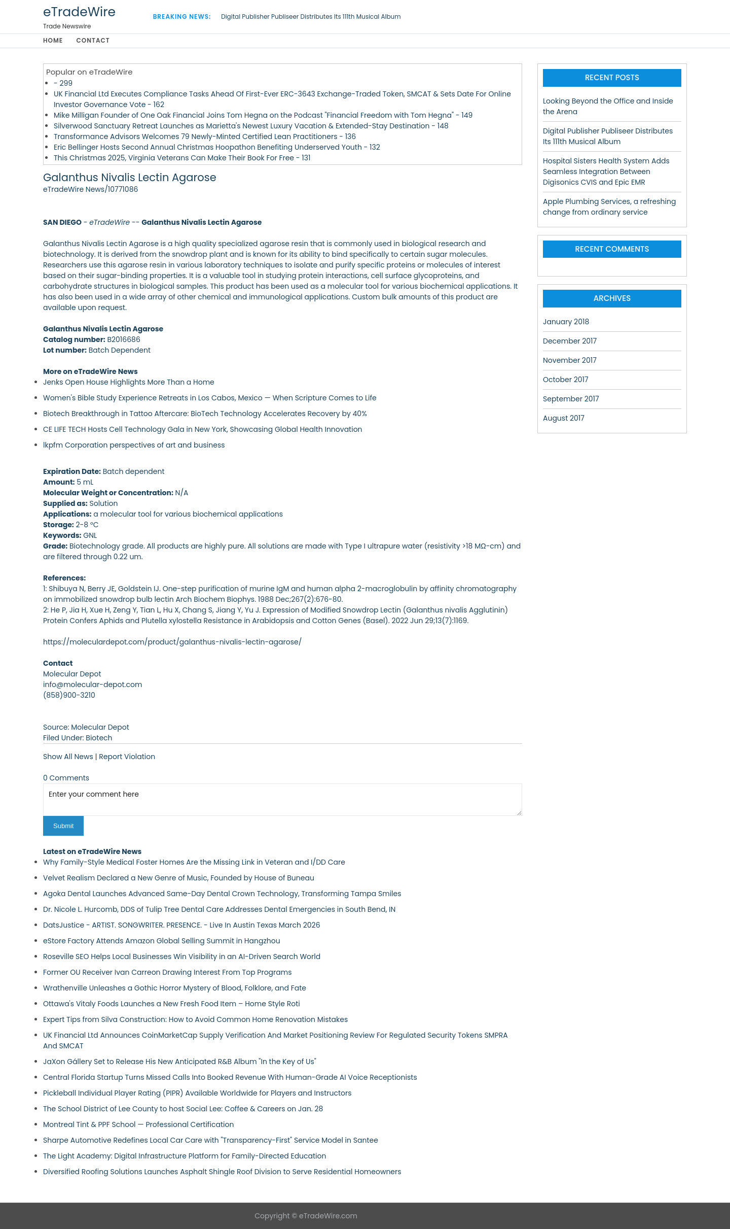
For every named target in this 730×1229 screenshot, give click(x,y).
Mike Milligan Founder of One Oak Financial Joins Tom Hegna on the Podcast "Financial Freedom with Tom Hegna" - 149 (263, 115)
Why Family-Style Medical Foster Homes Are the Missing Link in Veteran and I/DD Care (194, 862)
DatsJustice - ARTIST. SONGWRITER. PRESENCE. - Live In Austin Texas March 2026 (181, 925)
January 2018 (566, 322)
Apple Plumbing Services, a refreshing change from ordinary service (609, 206)
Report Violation (127, 757)
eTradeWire (79, 12)
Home (53, 41)
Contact (93, 41)
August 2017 (564, 418)
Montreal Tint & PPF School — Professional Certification (138, 1124)
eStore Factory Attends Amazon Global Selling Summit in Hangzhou (161, 941)
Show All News (68, 757)
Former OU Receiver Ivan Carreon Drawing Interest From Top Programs (167, 972)
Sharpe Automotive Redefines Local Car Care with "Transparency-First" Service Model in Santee (210, 1140)
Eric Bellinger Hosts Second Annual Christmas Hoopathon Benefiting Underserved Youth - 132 (217, 147)
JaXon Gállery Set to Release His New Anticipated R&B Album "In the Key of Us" (179, 1061)
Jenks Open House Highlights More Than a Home (128, 382)
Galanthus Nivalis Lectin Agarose (129, 177)
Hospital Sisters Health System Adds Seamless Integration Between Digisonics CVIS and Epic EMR (606, 171)
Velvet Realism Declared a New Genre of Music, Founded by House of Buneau (178, 878)
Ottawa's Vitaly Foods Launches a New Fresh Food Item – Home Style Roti (171, 1004)
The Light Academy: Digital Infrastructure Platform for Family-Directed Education (184, 1156)
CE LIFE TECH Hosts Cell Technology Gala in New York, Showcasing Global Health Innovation (202, 429)
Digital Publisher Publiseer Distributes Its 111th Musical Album (310, 16)
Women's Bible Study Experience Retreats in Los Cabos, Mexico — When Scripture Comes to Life (210, 398)
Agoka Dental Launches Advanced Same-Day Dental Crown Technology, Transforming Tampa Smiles (222, 894)
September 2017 (571, 399)
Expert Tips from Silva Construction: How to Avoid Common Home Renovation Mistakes (195, 1019)
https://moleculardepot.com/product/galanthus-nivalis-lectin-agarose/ (172, 642)
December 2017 (570, 341)
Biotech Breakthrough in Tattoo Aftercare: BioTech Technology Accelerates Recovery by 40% (205, 413)
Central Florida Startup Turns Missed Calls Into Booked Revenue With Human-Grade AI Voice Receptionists (230, 1077)
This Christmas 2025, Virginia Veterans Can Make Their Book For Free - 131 (182, 158)
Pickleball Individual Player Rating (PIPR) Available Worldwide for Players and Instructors (197, 1093)
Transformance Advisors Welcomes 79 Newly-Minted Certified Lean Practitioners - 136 (205, 136)
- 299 (63, 83)
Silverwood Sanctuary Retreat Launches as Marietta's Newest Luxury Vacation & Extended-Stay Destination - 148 (251, 126)
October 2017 (566, 379)
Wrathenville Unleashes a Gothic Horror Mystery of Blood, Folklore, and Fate (174, 988)
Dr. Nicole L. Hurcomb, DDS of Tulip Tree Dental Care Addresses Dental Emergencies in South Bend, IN (219, 909)
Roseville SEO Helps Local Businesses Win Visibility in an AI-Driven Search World (181, 956)
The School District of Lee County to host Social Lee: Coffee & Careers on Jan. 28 (183, 1109)
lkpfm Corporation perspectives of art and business (134, 445)
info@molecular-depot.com (92, 684)
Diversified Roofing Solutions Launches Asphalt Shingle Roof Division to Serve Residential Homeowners (222, 1172)
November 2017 (570, 360)
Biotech (99, 738)
